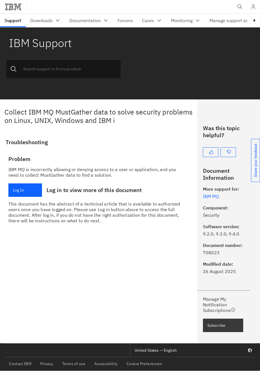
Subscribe (216, 325)
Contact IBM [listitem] (20, 363)
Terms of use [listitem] (73, 363)
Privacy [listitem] (46, 363)
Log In (18, 190)
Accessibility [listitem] (106, 363)
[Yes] (210, 152)
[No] (228, 152)
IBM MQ (211, 196)
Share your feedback (256, 160)
